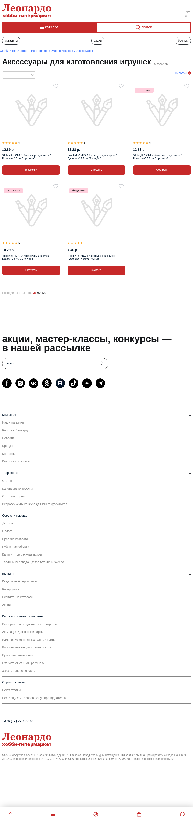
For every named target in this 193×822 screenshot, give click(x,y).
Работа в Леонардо (15, 430)
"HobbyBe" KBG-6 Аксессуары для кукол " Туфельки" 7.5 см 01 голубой (92, 157)
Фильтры (181, 73)
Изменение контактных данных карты (28, 639)
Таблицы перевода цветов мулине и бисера (33, 562)
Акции (98, 40)
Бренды (183, 40)
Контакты (8, 453)
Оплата (7, 531)
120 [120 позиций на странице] (44, 293)
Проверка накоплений (17, 655)
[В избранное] (55, 86)
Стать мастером (13, 496)
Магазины (11, 40)
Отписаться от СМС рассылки (23, 663)
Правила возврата (15, 539)
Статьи (7, 480)
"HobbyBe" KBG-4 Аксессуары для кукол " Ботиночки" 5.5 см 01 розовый (157, 157)
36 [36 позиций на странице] (35, 293)
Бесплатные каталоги (17, 597)
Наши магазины (13, 422)
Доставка (8, 523)
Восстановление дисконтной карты (27, 647)
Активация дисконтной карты (22, 632)
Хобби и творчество (13, 50)
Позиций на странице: (17, 293)
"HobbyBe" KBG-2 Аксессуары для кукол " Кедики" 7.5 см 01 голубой (26, 257)
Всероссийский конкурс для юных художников (34, 504)
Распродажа (10, 589)
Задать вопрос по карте (19, 670)
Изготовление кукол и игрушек (52, 50)
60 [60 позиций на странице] (39, 293)
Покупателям (11, 690)
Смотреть (162, 169)
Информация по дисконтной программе (30, 624)
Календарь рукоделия (17, 488)
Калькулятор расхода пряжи (22, 554)
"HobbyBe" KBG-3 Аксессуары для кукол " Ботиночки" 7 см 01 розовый (26, 157)
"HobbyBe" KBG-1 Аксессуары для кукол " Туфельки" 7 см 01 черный (92, 257)
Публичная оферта (15, 546)
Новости (8, 438)
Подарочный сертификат (19, 581)
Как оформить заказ (16, 461)
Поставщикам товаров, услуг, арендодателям (34, 698)
